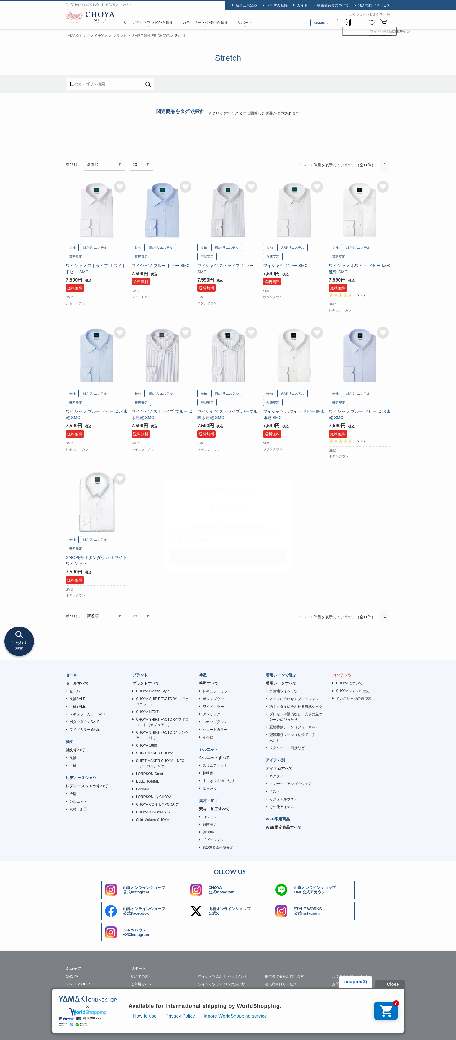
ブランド (120, 36)
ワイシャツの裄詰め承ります (288, 992)
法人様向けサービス (374, 5)
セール (74, 691)
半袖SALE (77, 706)
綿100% (209, 832)
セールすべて (77, 683)
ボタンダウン (213, 699)
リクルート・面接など (287, 748)
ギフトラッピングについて (152, 1007)
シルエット (78, 801)
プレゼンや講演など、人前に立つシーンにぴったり (295, 717)
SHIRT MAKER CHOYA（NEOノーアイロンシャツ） (162, 763)
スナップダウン (215, 722)
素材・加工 (78, 809)
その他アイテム (281, 807)
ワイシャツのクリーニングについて (226, 992)
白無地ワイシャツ (283, 691)
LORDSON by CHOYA (153, 797)
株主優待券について (333, 5)
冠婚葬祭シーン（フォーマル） (294, 727)
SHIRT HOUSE (78, 1000)
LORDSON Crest (149, 774)
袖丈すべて (75, 750)
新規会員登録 (246, 5)
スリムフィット (215, 765)
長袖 (72, 758)
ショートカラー (215, 729)
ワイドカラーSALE (84, 729)
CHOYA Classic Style (152, 691)
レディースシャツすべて (87, 786)
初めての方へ (141, 976)
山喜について (76, 1030)
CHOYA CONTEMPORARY (157, 804)
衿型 (72, 794)
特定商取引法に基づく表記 (195, 1030)
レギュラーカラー (217, 691)
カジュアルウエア (283, 799)
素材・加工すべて (214, 809)
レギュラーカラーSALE (88, 714)
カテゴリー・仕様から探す (205, 22)
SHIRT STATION (79, 992)
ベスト (274, 791)
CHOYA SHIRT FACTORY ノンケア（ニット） (162, 735)
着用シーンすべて (281, 683)
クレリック (211, 714)
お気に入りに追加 (120, 187)
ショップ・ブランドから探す (148, 22)
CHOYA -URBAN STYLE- (156, 812)
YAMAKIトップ (324, 23)
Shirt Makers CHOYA (152, 820)
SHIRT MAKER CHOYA (151, 36)
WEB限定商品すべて (283, 827)
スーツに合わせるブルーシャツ (294, 699)
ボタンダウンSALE (84, 722)
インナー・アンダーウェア (290, 784)
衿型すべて (208, 683)
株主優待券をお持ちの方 (284, 976)
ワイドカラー (213, 706)
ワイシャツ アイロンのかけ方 (221, 984)
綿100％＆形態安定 (218, 848)
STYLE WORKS (78, 984)
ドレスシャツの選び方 (353, 698)
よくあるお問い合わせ (350, 976)
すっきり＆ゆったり (218, 781)
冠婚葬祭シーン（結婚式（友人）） (292, 737)
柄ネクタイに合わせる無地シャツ (295, 706)
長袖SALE (77, 699)
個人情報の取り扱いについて (142, 1030)
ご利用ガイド (141, 984)
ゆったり (210, 788)
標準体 (208, 773)
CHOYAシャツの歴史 (353, 691)
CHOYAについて (349, 683)
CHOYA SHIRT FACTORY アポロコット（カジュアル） (162, 722)
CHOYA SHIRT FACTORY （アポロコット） (162, 701)
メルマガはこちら (346, 992)
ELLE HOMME (147, 781)
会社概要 (103, 1030)
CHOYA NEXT (147, 712)
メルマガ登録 (277, 5)
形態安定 (210, 824)
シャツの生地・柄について (152, 1000)
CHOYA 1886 (146, 745)
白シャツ (210, 817)
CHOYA (90, 18)
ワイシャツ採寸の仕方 (148, 992)
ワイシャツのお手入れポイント (222, 976)
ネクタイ (276, 776)
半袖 (72, 765)
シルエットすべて (214, 758)
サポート (244, 22)
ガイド (302, 5)
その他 (208, 737)
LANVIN (142, 789)
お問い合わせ (342, 984)
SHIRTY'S (74, 1007)
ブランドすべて (145, 683)
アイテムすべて (279, 768)
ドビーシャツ (213, 840)
